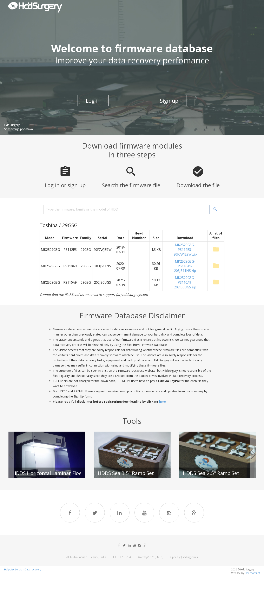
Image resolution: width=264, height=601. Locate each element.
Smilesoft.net (252, 574)
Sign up (169, 100)
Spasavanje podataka (18, 129)
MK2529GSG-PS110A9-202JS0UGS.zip (185, 282)
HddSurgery (12, 125)
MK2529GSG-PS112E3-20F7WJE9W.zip (185, 250)
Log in (92, 100)
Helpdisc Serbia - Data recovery (22, 570)
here (162, 401)
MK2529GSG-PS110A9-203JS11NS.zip (185, 266)
